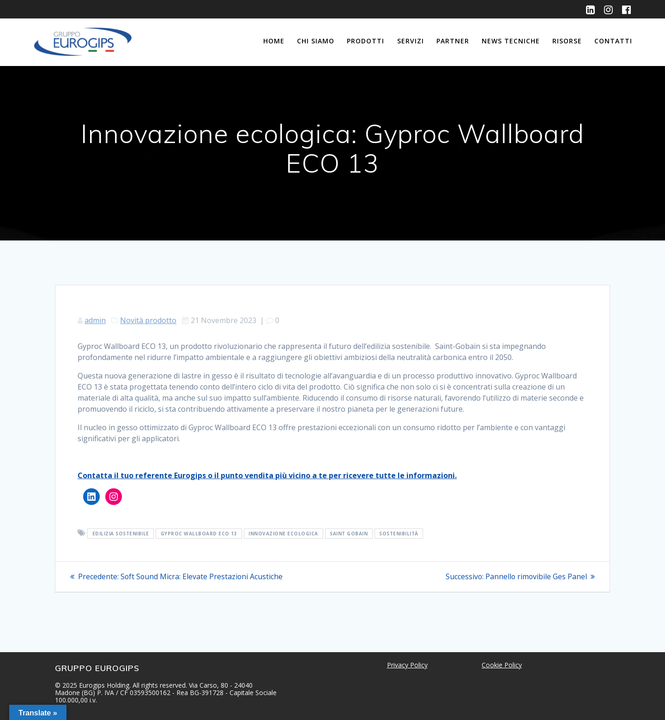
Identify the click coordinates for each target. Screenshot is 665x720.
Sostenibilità (398, 533)
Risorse (567, 40)
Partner (452, 40)
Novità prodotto (148, 320)
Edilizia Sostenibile (120, 533)
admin (95, 320)
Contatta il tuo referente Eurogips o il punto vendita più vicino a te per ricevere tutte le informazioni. (267, 475)
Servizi (410, 40)
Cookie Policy (502, 664)
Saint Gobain (349, 533)
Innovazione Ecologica (283, 533)
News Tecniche (511, 40)
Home (273, 40)
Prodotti (365, 40)
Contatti (613, 40)
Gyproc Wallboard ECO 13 (199, 533)
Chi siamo (315, 40)
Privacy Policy (407, 664)
